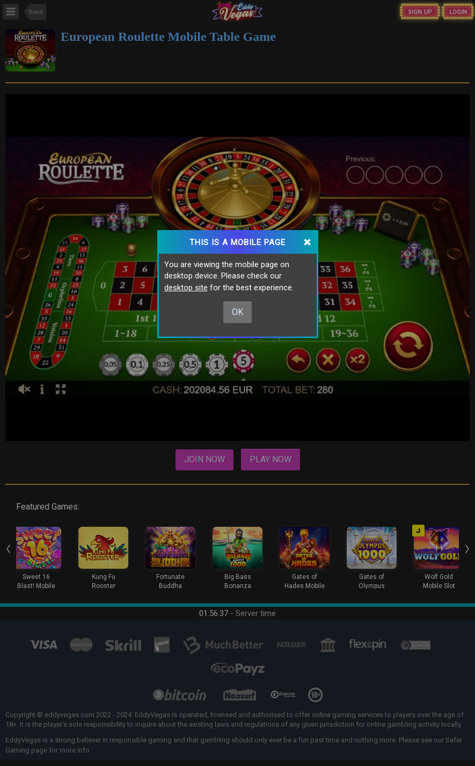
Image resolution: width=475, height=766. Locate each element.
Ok (237, 312)
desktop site (186, 287)
